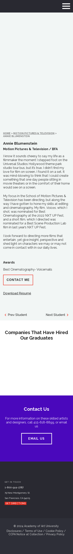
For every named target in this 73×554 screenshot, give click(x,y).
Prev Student (15, 315)
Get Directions (15, 503)
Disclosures (14, 530)
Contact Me (18, 279)
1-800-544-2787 (14, 487)
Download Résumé (17, 293)
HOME (7, 133)
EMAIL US (36, 438)
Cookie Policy (54, 530)
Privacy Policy (55, 534)
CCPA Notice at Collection (26, 534)
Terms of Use (33, 530)
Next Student (58, 315)
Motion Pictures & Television (34, 133)
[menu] (66, 6)
